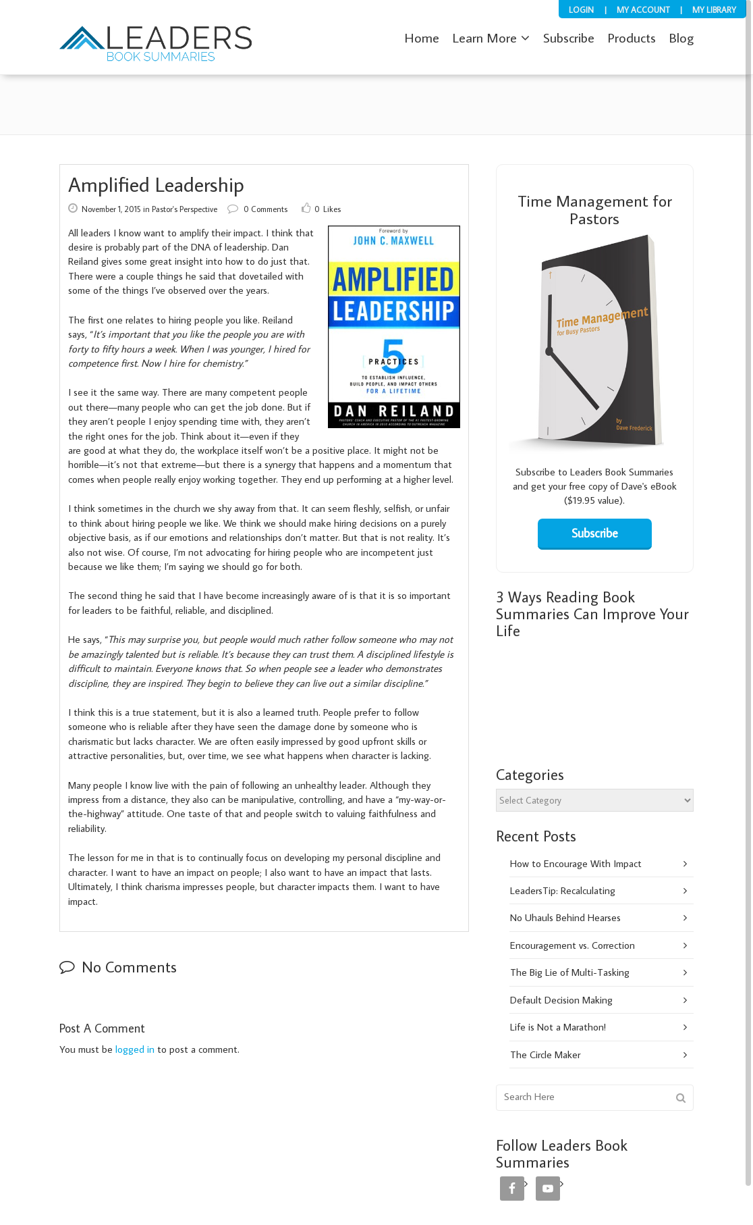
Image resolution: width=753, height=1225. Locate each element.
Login (581, 9)
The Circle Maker (545, 1054)
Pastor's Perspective (184, 209)
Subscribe (535, 471)
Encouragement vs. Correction (572, 945)
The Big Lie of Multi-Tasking (570, 972)
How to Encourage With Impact (576, 863)
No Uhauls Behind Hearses (565, 917)
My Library (714, 9)
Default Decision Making (561, 999)
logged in (135, 1049)
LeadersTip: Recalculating (562, 890)
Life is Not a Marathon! (558, 1026)
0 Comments (257, 209)
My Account (643, 9)
